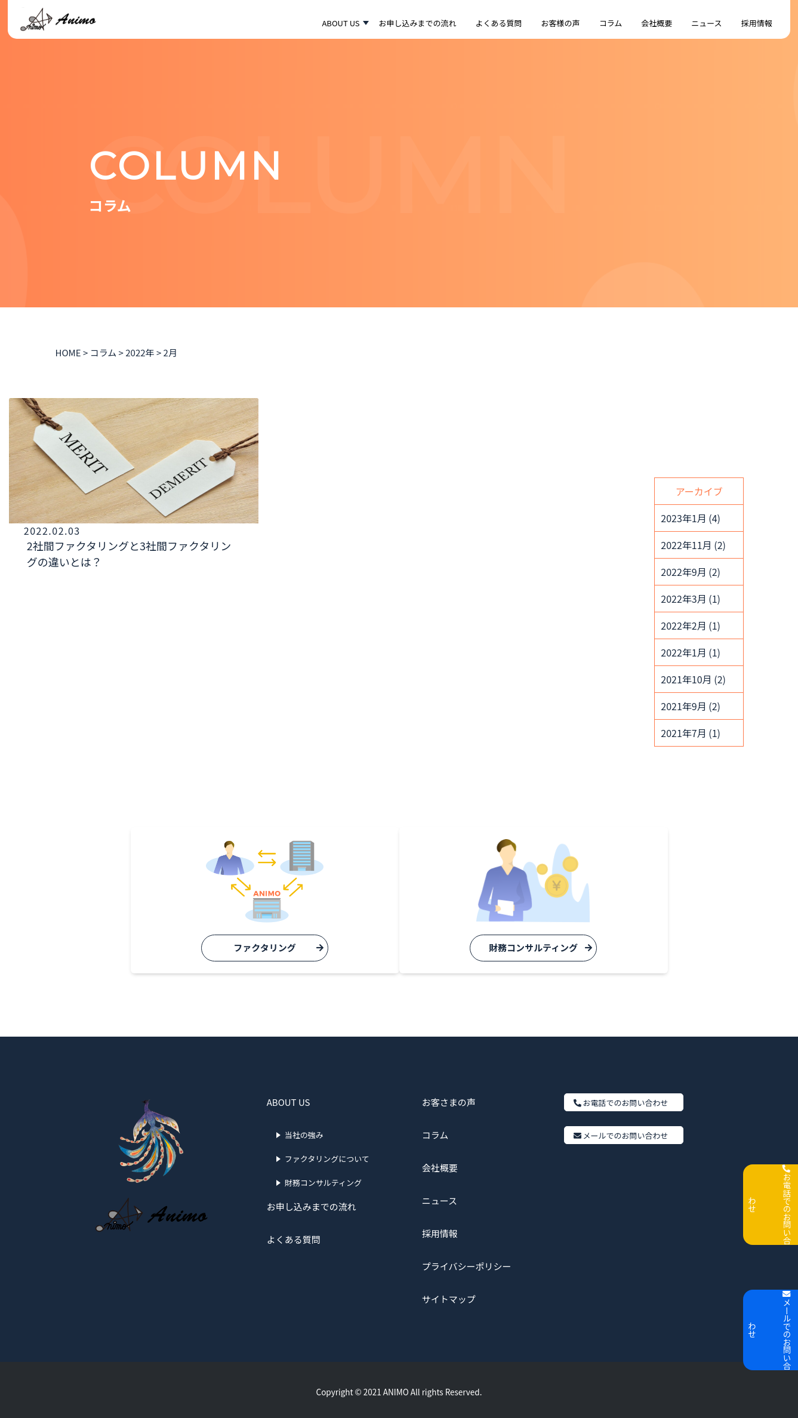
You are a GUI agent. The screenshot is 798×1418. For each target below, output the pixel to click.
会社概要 (440, 1164)
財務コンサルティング (544, 947)
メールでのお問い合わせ (621, 1132)
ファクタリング (253, 947)
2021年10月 (693, 679)
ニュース (439, 1197)
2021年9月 (690, 706)
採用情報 (440, 1229)
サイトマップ (449, 1295)
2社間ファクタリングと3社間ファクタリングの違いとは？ (91, 561)
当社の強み (304, 1131)
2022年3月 (690, 598)
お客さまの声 (449, 1098)
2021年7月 (690, 733)
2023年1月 (690, 518)
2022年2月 (690, 625)
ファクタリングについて (327, 1155)
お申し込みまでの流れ (311, 1203)
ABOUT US (288, 1098)
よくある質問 (294, 1235)
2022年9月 (690, 572)
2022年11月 (693, 545)
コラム (435, 1131)
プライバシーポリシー (467, 1262)
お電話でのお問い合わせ (621, 1099)
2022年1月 (690, 652)
